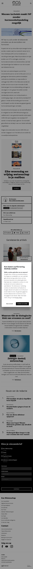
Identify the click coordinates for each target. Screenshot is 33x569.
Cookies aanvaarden (22, 303)
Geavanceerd (9, 303)
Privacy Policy (18, 297)
